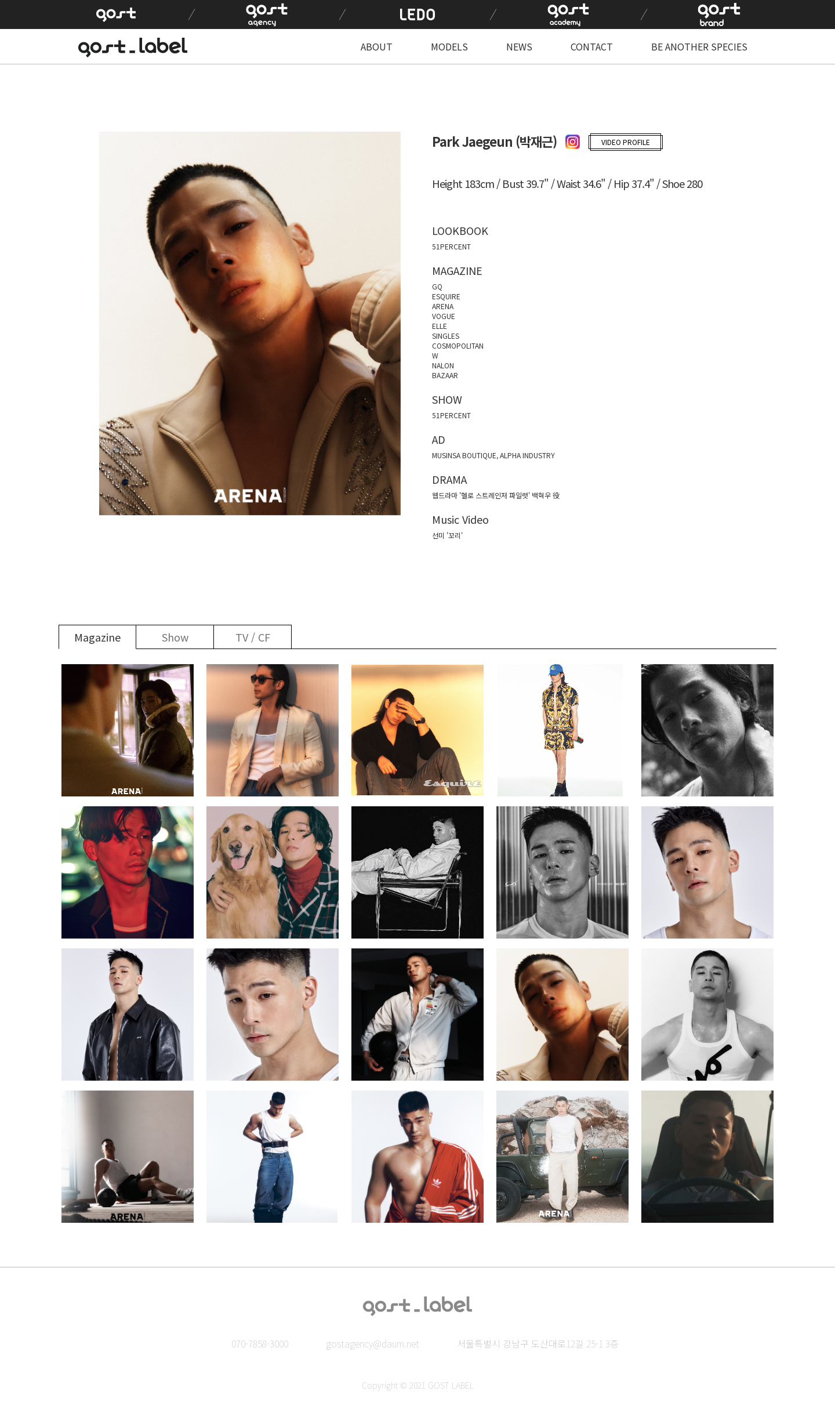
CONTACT (592, 46)
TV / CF (252, 636)
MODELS (449, 46)
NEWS (519, 46)
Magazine (97, 636)
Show (175, 636)
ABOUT (377, 46)
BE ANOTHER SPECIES (699, 46)
